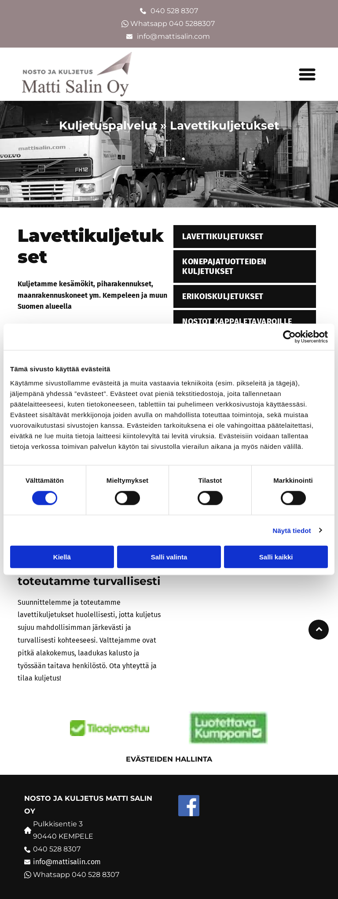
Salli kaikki (276, 557)
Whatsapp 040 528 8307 (76, 874)
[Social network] (189, 806)
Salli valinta (169, 557)
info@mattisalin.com (174, 36)
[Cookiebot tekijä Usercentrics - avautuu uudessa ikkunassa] (289, 337)
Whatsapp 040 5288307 (173, 23)
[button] (307, 74)
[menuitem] (244, 237)
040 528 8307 (174, 11)
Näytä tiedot (292, 530)
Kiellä (62, 557)
